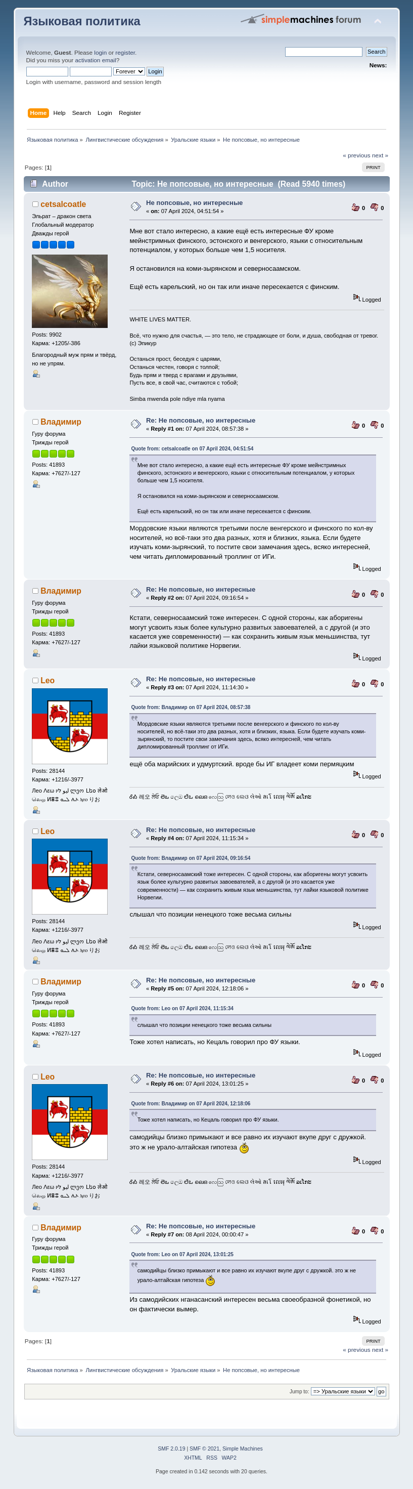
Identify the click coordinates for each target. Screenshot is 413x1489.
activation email (95, 60)
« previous (356, 155)
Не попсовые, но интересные (194, 202)
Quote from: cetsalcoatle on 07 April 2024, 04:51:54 (192, 448)
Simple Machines (242, 1449)
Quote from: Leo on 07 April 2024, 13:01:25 (182, 1254)
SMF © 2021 (204, 1449)
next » (380, 155)
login (100, 52)
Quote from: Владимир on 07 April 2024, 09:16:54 (190, 858)
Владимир (60, 422)
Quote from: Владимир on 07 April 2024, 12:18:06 (190, 1103)
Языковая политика (82, 21)
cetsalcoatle (63, 204)
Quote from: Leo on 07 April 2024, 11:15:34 (182, 1008)
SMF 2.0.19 (171, 1449)
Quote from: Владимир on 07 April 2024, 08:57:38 (190, 707)
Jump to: (299, 1391)
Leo (47, 680)
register (125, 52)
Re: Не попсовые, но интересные (200, 420)
